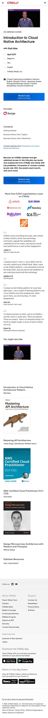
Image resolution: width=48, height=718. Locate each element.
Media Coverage (9, 610)
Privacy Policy (33, 607)
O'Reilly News (7, 607)
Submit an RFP (8, 620)
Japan (4, 642)
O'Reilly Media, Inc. (15, 72)
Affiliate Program (9, 617)
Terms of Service (8, 710)
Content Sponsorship (10, 627)
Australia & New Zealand (12, 638)
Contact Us (32, 600)
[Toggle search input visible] (45, 2)
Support (32, 595)
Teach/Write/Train (9, 600)
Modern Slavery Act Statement (13, 713)
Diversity (5, 624)
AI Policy (31, 610)
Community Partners (10, 613)
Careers (5, 603)
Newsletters (32, 603)
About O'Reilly (9, 595)
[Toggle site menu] (2, 2)
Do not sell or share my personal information (17, 699)
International (8, 634)
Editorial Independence (34, 710)
